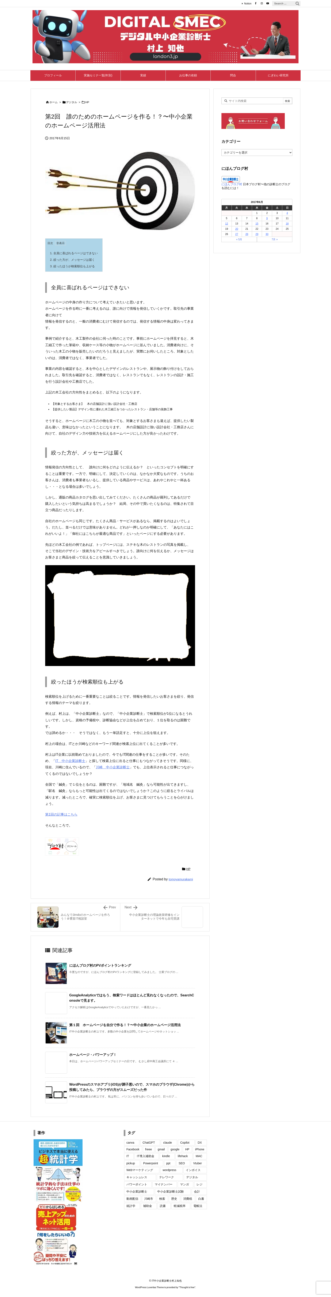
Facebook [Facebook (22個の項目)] (132, 1149)
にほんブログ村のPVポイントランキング (100, 965)
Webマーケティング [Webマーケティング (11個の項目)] (139, 1170)
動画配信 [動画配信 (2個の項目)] (132, 1198)
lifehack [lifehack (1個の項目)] (183, 1156)
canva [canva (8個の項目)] (130, 1142)
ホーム (53, 102)
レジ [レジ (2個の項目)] (199, 1184)
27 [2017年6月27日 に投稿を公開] (236, 234)
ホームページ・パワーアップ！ (93, 1055)
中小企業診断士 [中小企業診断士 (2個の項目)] (136, 1191)
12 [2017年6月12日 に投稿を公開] (226, 223)
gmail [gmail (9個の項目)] (161, 1149)
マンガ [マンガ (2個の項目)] (184, 1184)
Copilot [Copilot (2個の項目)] (185, 1142)
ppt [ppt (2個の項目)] (168, 1163)
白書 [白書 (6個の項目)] (201, 1198)
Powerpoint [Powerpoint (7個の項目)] (150, 1163)
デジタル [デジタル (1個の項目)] (192, 1177)
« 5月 (239, 239)
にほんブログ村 (231, 184)
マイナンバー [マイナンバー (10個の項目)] (163, 1184)
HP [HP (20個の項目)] (187, 1149)
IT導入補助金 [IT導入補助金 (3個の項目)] (145, 1156)
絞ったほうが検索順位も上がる (72, 266)
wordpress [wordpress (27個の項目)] (169, 1170)
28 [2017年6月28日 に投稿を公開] (246, 234)
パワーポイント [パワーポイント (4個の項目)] (136, 1184)
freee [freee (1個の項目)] (148, 1149)
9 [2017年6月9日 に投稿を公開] (267, 218)
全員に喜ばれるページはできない (74, 253)
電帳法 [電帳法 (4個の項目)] (197, 1206)
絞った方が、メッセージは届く (72, 259)
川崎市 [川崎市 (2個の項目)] (148, 1198)
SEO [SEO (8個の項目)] (182, 1163)
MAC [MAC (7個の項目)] (199, 1156)
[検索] (297, 3)
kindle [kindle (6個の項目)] (166, 1156)
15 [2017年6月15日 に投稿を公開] (256, 223)
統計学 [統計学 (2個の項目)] (130, 1206)
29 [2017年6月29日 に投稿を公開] (256, 234)
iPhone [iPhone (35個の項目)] (199, 1149)
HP (87, 102)
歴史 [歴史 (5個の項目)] (174, 1198)
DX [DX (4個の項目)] (200, 1142)
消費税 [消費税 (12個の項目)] (187, 1198)
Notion (247, 3)
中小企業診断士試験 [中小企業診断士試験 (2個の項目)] (170, 1191)
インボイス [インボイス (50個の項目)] (193, 1170)
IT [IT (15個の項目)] (127, 1156)
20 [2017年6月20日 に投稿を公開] (236, 228)
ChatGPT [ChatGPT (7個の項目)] (148, 1142)
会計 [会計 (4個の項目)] (197, 1191)
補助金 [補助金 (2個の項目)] (147, 1206)
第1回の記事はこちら (61, 814)
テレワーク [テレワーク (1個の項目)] (166, 1177)
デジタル (71, 102)
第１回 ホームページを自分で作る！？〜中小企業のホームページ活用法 (125, 1025)
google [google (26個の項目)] (175, 1149)
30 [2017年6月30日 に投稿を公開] (267, 234)
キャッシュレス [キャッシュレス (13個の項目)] (136, 1177)
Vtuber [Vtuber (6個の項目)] (197, 1163)
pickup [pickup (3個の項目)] (130, 1163)
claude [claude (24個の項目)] (167, 1142)
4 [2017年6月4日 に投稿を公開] (287, 213)
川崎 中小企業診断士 (113, 767)
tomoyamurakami (181, 879)
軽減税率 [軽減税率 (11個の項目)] (180, 1206)
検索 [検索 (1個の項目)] (162, 1198)
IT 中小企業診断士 (70, 761)
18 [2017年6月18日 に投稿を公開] (287, 223)
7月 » (275, 239)
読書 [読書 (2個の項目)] (163, 1206)
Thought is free (186, 1287)
